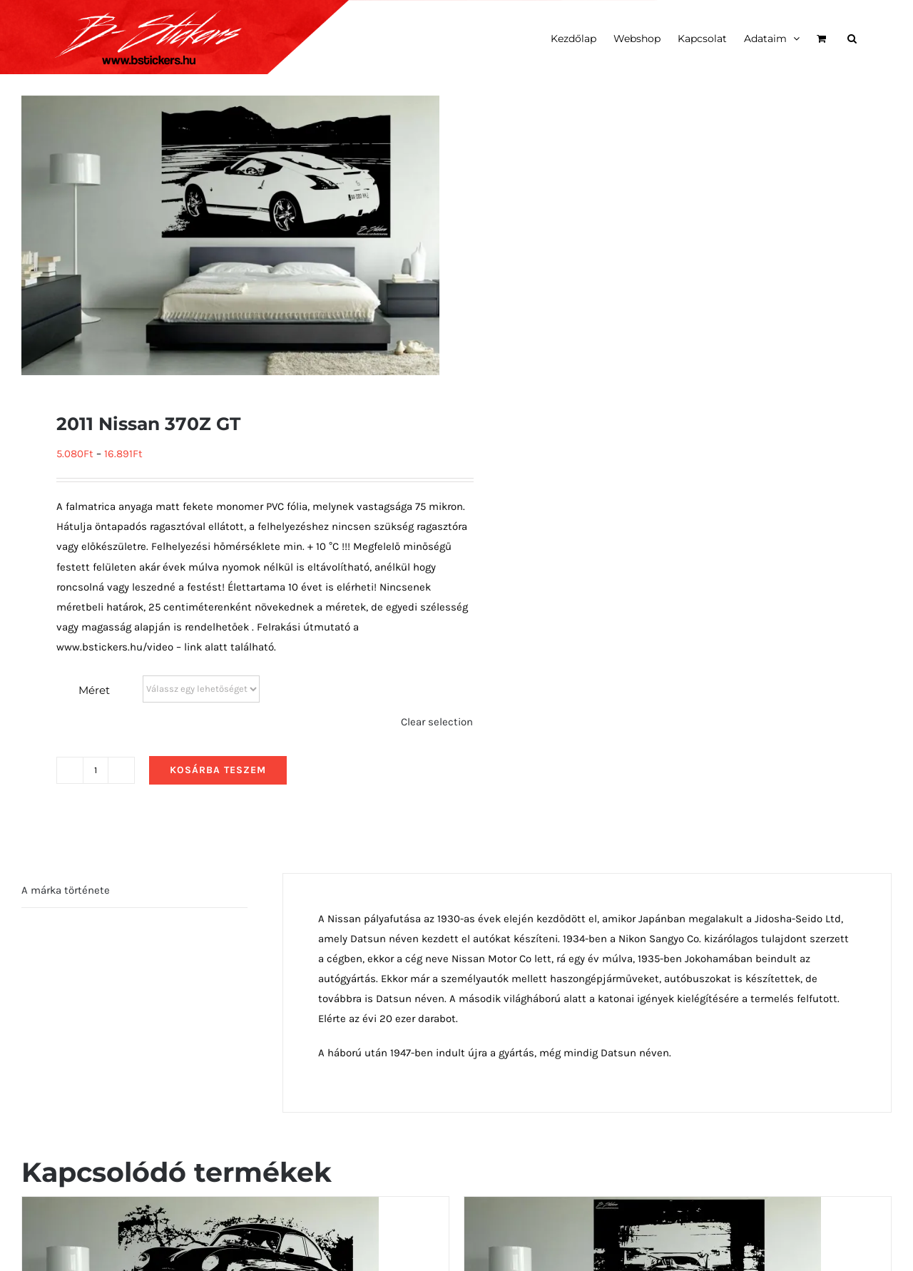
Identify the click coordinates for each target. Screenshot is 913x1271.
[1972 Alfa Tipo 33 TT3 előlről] (642, 1206)
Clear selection (437, 721)
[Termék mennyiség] (95, 770)
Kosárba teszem (218, 770)
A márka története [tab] (65, 890)
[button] (852, 37)
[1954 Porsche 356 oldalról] (200, 1206)
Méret (94, 690)
